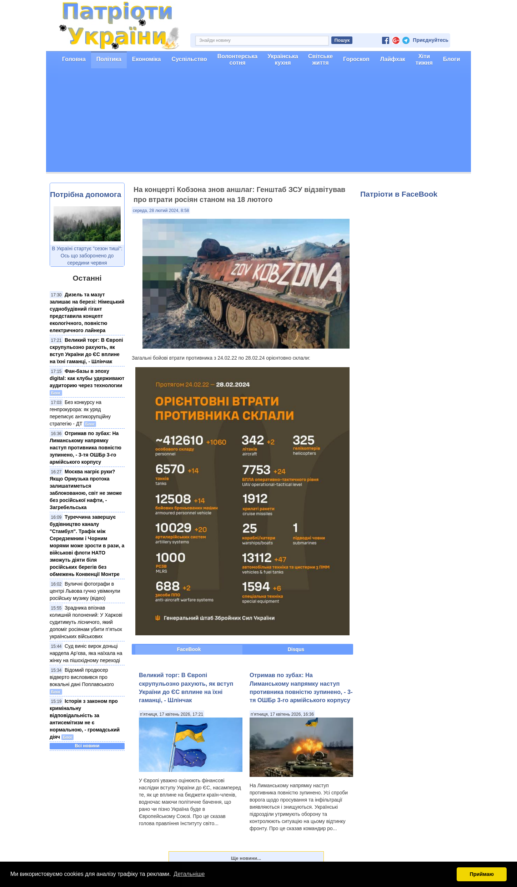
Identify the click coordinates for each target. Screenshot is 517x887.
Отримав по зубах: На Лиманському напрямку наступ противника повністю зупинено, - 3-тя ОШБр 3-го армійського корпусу (85, 447)
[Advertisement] (258, 122)
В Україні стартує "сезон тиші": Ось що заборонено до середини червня (87, 256)
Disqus (296, 649)
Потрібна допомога (85, 194)
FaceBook (189, 649)
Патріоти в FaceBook (398, 194)
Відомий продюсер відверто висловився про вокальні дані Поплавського (82, 677)
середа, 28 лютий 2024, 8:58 (161, 210)
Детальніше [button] (189, 874)
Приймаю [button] (482, 874)
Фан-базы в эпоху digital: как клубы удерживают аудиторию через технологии (87, 378)
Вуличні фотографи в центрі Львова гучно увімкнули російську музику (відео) (85, 591)
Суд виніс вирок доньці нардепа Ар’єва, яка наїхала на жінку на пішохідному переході (86, 653)
